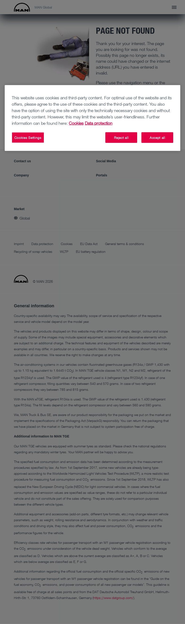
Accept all (157, 138)
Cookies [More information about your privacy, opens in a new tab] (76, 123)
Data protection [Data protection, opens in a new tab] (98, 123)
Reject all (121, 138)
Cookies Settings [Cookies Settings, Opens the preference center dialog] (27, 138)
